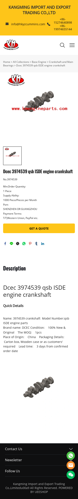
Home (6, 62)
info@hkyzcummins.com (28, 24)
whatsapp (24, 243)
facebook (5, 243)
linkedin (43, 243)
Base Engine (39, 62)
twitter (18, 243)
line (11, 243)
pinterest (30, 243)
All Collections (21, 62)
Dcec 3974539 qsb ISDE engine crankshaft (40, 65)
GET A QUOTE (39, 228)
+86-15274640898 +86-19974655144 (63, 24)
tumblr (36, 243)
